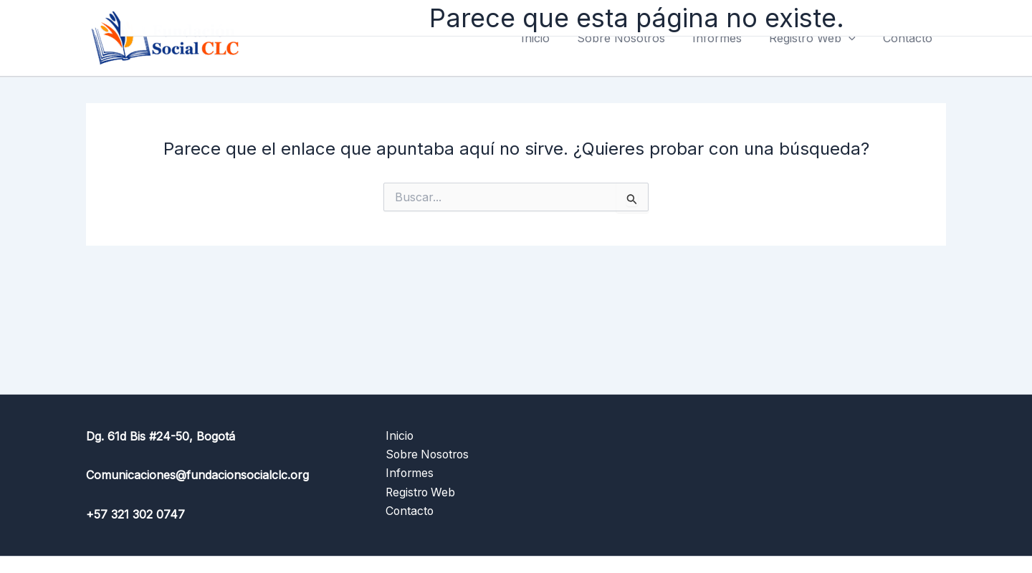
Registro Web (818, 38)
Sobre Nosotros (636, 38)
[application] (855, 38)
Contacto (910, 38)
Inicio (554, 38)
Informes (727, 38)
